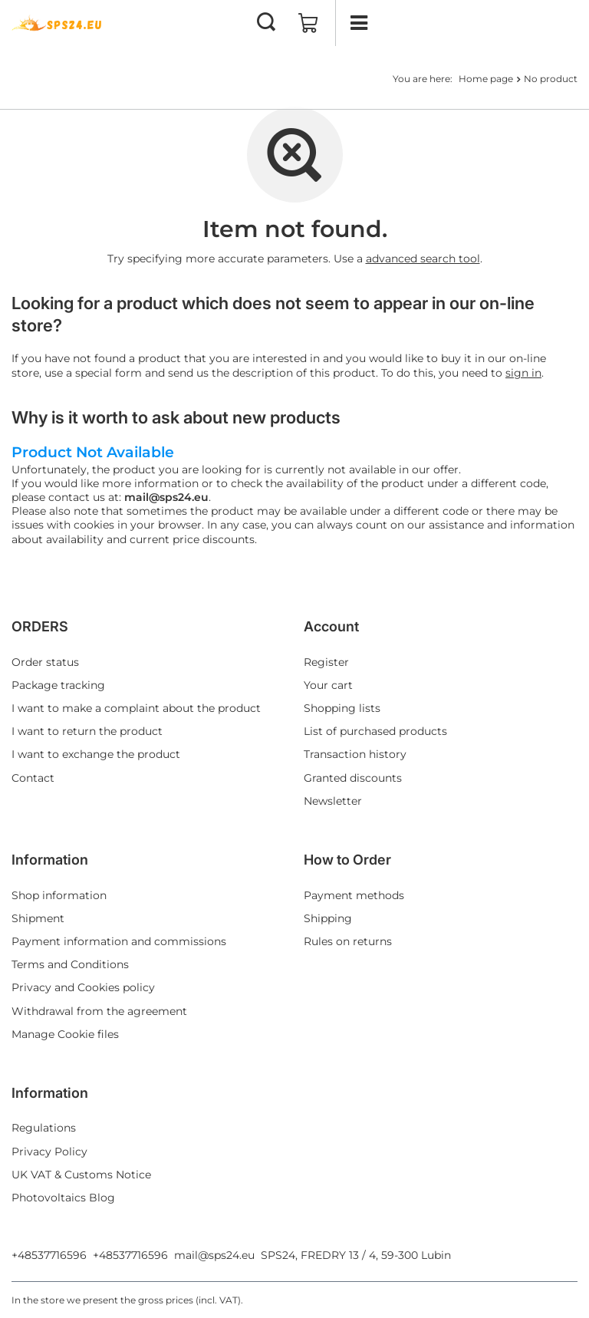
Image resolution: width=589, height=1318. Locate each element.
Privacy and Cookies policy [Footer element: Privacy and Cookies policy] (83, 987)
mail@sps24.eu (214, 1255)
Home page (486, 78)
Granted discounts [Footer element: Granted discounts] (353, 778)
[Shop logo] (58, 23)
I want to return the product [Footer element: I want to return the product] (87, 731)
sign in (523, 373)
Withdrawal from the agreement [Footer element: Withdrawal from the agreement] (99, 1011)
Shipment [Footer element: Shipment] (38, 918)
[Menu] (358, 23)
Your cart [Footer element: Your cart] (328, 685)
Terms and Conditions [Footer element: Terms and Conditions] (70, 964)
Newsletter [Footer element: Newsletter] (333, 801)
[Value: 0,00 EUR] (308, 23)
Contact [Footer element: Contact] (33, 778)
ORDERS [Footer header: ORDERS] (40, 626)
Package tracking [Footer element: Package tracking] (58, 685)
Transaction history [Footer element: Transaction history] (355, 754)
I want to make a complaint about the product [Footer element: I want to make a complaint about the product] (136, 708)
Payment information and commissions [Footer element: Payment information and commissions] (119, 941)
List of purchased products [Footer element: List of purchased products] (375, 731)
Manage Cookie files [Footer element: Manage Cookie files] (65, 1034)
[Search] (266, 23)
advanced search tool (423, 258)
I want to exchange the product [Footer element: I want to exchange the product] (96, 754)
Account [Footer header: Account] (331, 626)
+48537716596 (49, 1255)
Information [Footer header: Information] (50, 860)
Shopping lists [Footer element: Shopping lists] (342, 708)
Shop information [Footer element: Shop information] (59, 895)
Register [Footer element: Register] (326, 662)
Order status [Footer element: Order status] (45, 662)
